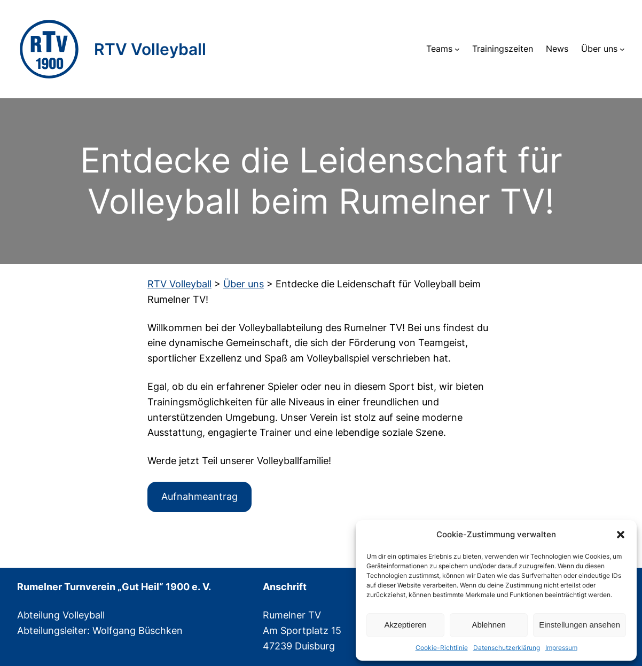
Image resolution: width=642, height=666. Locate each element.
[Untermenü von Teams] (457, 49)
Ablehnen (488, 624)
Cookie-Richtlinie (442, 648)
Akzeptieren (405, 624)
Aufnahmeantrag (199, 496)
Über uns (599, 48)
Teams (439, 48)
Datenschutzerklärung (506, 648)
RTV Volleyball (150, 49)
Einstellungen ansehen (579, 624)
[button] (620, 534)
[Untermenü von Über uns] (622, 49)
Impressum (561, 648)
